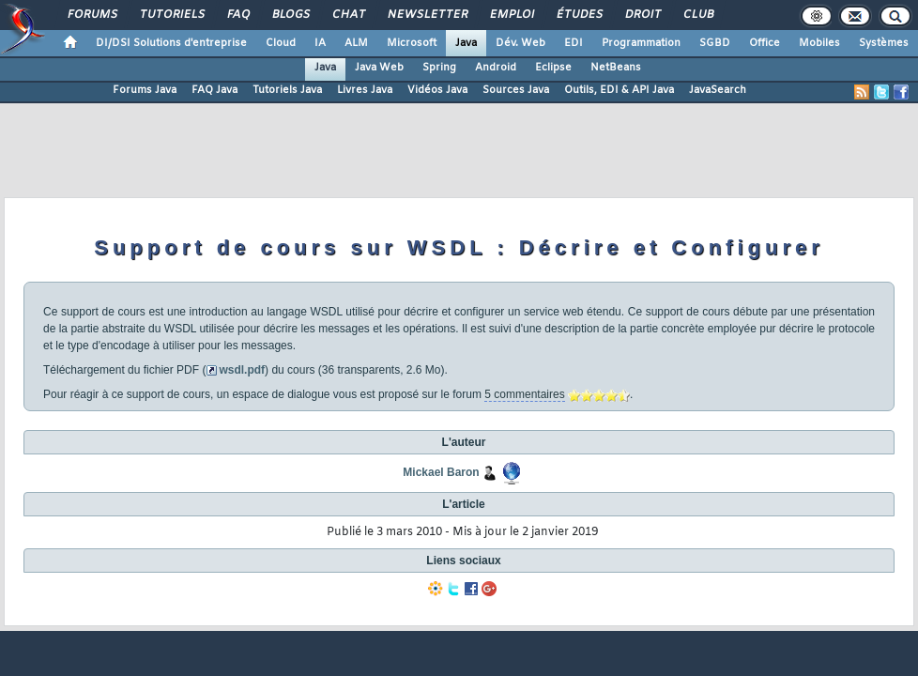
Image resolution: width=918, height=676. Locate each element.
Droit (642, 15)
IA (320, 43)
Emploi (511, 15)
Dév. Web (520, 43)
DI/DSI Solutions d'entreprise (171, 43)
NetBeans (615, 67)
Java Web (379, 67)
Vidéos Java (437, 90)
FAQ (237, 15)
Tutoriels (171, 15)
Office (764, 43)
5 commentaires (524, 394)
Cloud (281, 43)
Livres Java (364, 90)
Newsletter (426, 15)
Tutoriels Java (287, 90)
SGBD (714, 43)
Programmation (641, 43)
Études (579, 15)
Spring (439, 67)
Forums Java (144, 90)
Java (466, 43)
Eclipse (553, 67)
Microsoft (411, 43)
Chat (347, 15)
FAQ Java (214, 90)
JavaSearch (717, 90)
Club (697, 15)
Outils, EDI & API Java (619, 90)
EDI (573, 43)
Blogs (290, 15)
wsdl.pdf (242, 369)
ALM (356, 43)
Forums (91, 15)
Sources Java (515, 90)
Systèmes (884, 43)
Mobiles (819, 43)
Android (495, 67)
